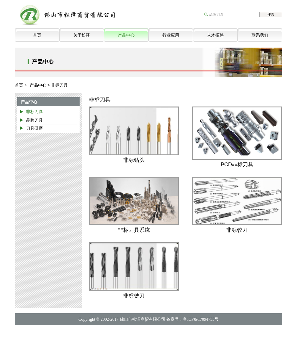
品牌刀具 (34, 120)
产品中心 (126, 35)
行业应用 (170, 35)
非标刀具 (34, 111)
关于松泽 (81, 35)
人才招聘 (215, 35)
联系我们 (260, 35)
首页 (37, 35)
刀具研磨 (34, 128)
